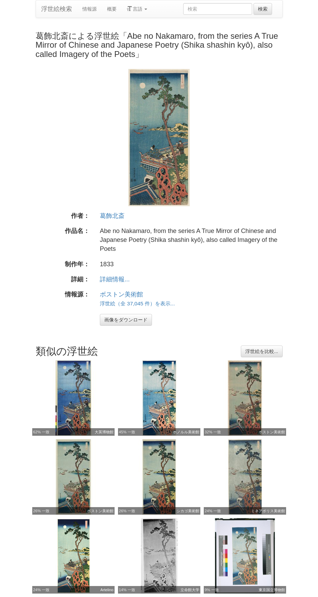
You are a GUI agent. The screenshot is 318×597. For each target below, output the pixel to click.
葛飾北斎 (112, 215)
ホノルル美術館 (186, 432)
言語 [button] (137, 9)
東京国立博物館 (272, 590)
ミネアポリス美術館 (268, 511)
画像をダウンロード (126, 320)
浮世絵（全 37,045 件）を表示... (137, 303)
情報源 (89, 9)
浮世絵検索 (56, 8)
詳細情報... (115, 279)
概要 (112, 9)
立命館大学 (189, 590)
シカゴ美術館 (188, 511)
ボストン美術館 (121, 294)
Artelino (107, 590)
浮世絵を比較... (261, 351)
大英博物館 (104, 432)
